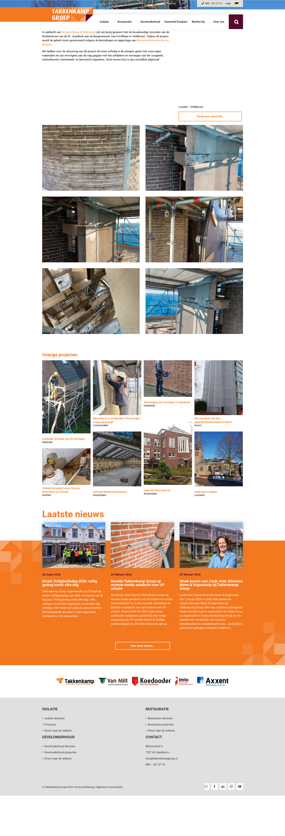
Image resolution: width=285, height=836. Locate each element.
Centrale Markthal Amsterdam (110, 491)
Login (228, 3)
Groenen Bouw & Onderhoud (78, 32)
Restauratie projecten (161, 724)
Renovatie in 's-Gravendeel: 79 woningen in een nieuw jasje (116, 420)
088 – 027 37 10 (212, 3)
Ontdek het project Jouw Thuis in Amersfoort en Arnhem (61, 490)
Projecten (50, 724)
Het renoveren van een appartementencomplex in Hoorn (213, 420)
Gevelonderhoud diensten (59, 746)
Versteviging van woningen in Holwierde (167, 402)
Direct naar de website (58, 730)
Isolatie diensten (54, 718)
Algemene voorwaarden (109, 787)
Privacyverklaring (84, 787)
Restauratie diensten (160, 718)
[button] (236, 21)
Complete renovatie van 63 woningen (63, 438)
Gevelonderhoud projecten (60, 752)
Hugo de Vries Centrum (157, 490)
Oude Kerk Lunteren (205, 491)
